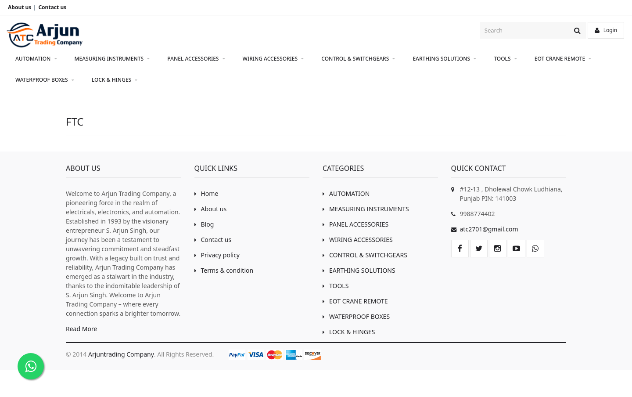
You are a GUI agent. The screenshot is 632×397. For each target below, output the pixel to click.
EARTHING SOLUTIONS (444, 58)
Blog (204, 224)
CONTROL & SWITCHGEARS (358, 58)
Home (206, 193)
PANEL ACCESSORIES (196, 58)
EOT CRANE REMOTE (563, 58)
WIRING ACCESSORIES (273, 58)
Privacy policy (217, 255)
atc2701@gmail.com (489, 229)
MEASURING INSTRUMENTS (112, 58)
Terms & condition (224, 270)
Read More (81, 329)
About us (210, 209)
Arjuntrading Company (121, 354)
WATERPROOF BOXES (44, 80)
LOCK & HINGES (115, 80)
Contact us (213, 239)
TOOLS (505, 58)
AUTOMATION (36, 58)
